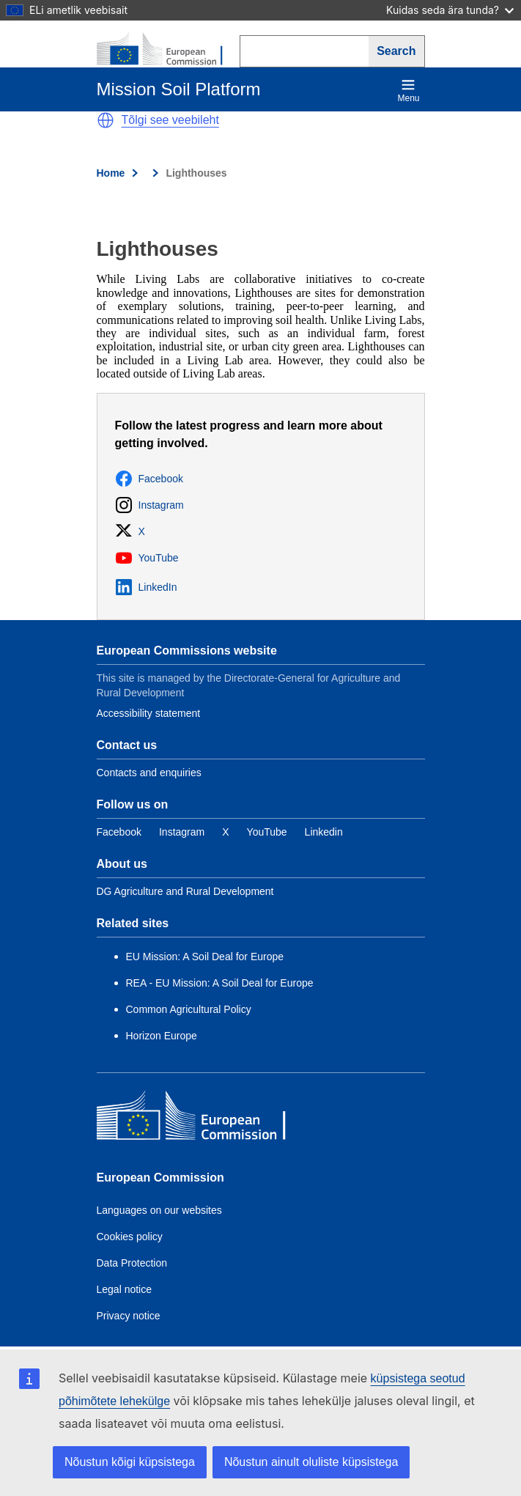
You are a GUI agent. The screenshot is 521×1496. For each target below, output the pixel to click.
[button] (105, 120)
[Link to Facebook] (119, 832)
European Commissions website (187, 650)
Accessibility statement (149, 713)
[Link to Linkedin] (324, 832)
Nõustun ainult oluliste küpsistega (311, 1462)
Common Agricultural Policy (188, 1009)
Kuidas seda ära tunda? (450, 10)
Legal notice (124, 1289)
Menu (408, 90)
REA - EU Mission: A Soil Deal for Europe (220, 983)
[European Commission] (168, 49)
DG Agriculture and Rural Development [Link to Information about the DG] (185, 891)
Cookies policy (130, 1236)
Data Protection (132, 1263)
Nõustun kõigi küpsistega (129, 1462)
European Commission (160, 1177)
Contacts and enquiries (149, 772)
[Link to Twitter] (225, 832)
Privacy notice (128, 1316)
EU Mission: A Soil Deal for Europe (206, 956)
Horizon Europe (161, 1036)
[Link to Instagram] (181, 832)
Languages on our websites (159, 1210)
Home (111, 173)
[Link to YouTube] (267, 832)
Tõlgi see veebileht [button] (170, 120)
